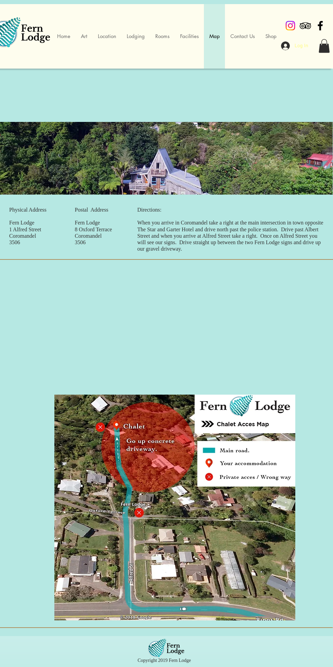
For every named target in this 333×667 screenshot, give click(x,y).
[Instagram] (290, 25)
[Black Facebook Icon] (320, 25)
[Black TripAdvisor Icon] (305, 25)
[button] (324, 46)
